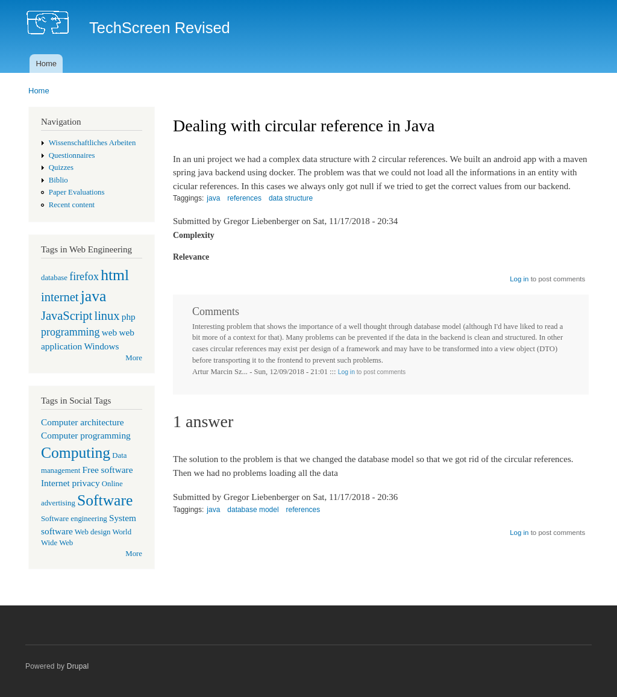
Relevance (191, 256)
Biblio (58, 180)
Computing (75, 452)
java (94, 296)
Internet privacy (70, 483)
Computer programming (86, 435)
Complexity (194, 235)
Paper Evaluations (77, 192)
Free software (108, 469)
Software (105, 500)
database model (252, 509)
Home (46, 63)
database (54, 277)
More (133, 358)
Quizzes (61, 167)
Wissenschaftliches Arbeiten (92, 143)
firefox (84, 276)
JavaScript (66, 315)
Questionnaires (72, 155)
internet (60, 297)
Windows (101, 346)
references (244, 198)
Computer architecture (82, 422)
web (109, 332)
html (115, 275)
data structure (291, 198)
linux (106, 315)
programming (70, 332)
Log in (519, 279)
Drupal (78, 666)
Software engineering (74, 518)
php (129, 316)
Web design (93, 532)
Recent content (72, 205)
